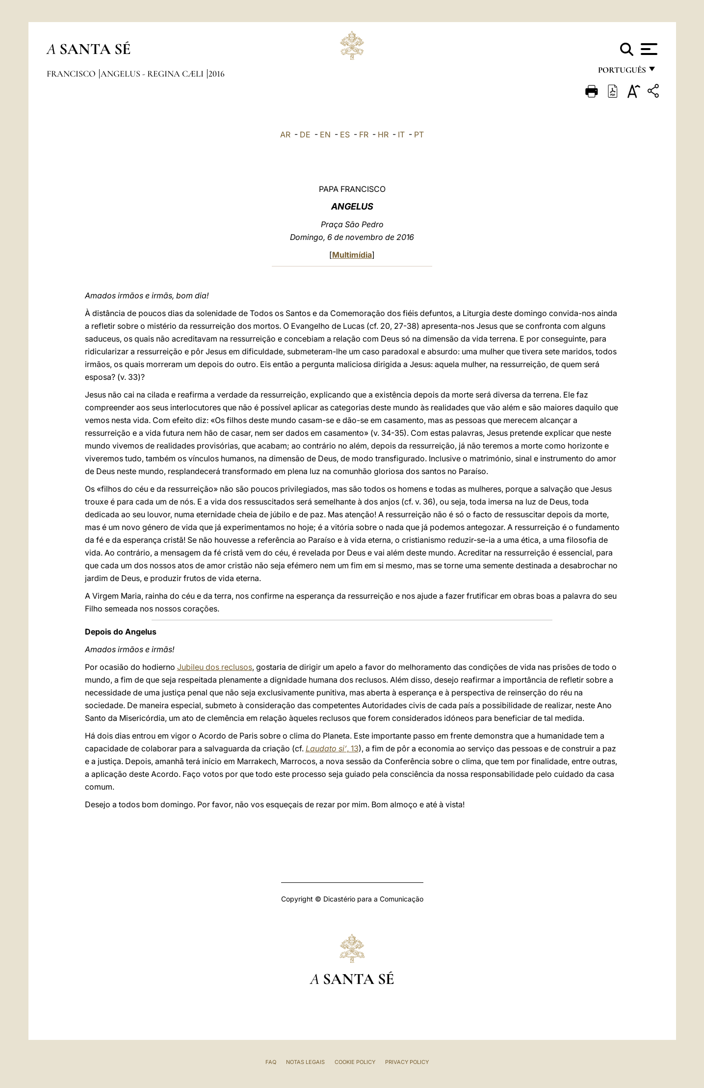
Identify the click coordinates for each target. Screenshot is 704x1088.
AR (285, 134)
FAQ (270, 1062)
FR (363, 134)
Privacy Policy (407, 1062)
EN (325, 134)
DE (305, 134)
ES (345, 134)
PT (419, 134)
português (621, 72)
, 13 (332, 748)
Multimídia (352, 255)
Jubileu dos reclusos (214, 667)
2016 (217, 73)
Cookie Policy (355, 1062)
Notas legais (305, 1062)
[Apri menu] (647, 49)
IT (401, 134)
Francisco (72, 73)
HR (383, 134)
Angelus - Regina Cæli (153, 73)
